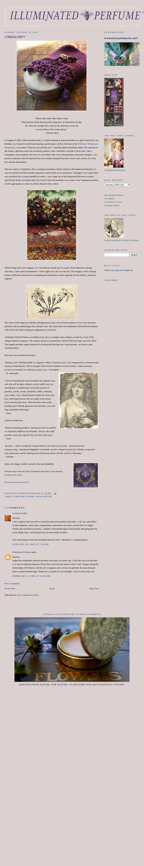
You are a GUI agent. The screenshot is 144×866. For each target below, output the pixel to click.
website (19, 475)
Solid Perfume (44, 496)
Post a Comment (12, 583)
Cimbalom (19, 496)
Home (52, 588)
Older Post (94, 588)
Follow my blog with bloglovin (118, 270)
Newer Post (10, 588)
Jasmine (30, 496)
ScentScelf (17, 513)
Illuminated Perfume (21, 552)
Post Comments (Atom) (28, 595)
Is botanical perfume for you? (121, 38)
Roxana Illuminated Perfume (16, 482)
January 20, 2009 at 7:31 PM (30, 544)
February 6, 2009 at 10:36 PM (31, 576)
